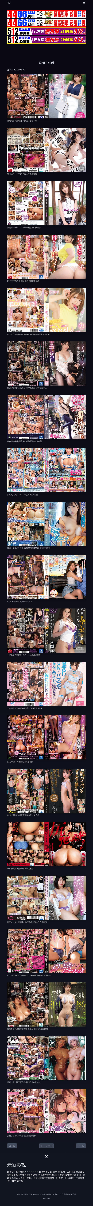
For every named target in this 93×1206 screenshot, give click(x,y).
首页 (9, 2)
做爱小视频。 (27, 1178)
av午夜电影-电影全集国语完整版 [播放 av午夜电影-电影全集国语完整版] (20, 868)
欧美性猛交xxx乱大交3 (50, 1172)
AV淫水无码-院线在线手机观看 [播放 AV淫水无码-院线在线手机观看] (19, 601)
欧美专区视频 (13, 1172)
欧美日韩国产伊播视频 (44, 1178)
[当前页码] (46, 1145)
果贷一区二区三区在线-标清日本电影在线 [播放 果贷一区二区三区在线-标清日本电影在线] (24, 1082)
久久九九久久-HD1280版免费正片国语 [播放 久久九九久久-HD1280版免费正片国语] (22, 495)
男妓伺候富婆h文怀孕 (30, 1175)
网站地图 (46, 1198)
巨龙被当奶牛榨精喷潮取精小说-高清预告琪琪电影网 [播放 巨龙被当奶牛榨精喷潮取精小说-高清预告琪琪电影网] (28, 334)
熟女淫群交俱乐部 (49, 1175)
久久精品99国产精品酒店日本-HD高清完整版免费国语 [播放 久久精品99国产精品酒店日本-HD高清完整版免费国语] (29, 975)
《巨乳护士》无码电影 (65, 1178)
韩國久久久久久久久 (29, 1172)
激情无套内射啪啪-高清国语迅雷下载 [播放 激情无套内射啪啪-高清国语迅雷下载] (22, 121)
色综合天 (16, 1178)
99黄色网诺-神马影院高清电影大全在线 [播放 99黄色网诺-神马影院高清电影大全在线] (23, 815)
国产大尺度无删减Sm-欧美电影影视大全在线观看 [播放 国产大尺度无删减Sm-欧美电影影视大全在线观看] (27, 922)
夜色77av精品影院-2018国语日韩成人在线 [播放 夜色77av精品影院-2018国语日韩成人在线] (24, 441)
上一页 (12, 1146)
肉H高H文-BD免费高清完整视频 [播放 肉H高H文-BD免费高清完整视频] (20, 762)
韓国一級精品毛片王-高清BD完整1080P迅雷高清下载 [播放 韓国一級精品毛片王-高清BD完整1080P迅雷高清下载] (28, 548)
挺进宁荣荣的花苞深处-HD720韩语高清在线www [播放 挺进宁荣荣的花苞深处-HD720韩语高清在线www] (27, 388)
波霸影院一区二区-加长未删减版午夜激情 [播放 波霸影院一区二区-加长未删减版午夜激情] (24, 227)
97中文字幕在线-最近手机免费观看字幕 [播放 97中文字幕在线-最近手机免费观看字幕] (23, 281)
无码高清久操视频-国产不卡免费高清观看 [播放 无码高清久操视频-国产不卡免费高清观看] (24, 655)
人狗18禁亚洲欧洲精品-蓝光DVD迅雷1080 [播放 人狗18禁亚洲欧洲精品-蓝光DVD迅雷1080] (24, 708)
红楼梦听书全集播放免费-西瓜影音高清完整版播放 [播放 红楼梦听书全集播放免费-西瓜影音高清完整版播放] (27, 1029)
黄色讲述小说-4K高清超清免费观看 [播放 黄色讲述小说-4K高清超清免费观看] (21, 1136)
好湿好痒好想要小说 (67, 1175)
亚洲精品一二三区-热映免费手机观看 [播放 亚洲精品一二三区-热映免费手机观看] (22, 174)
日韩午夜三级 (17, 1181)
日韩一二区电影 (68, 1172)
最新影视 (16, 1165)
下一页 (81, 1146)
